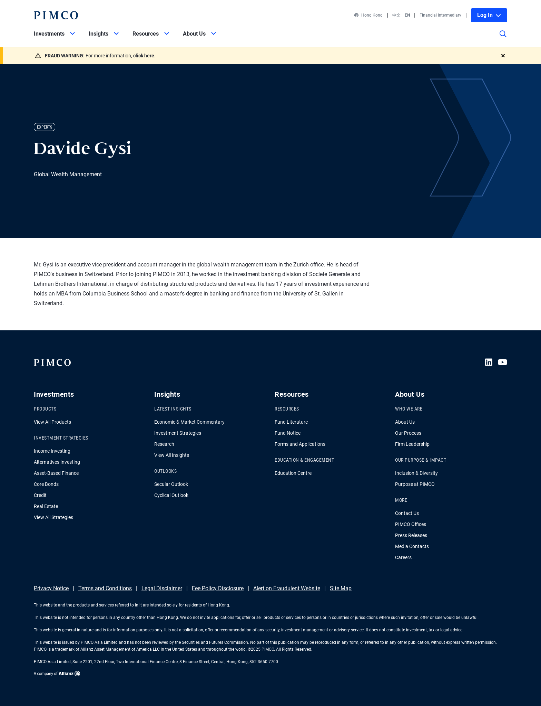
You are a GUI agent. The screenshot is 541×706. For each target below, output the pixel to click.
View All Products (52, 422)
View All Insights (171, 455)
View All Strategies (53, 517)
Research (164, 444)
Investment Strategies (177, 433)
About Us (405, 422)
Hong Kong (368, 15)
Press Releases (411, 535)
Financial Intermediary (440, 15)
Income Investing (52, 451)
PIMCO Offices (410, 524)
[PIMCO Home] (56, 15)
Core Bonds (46, 484)
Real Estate (46, 506)
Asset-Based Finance (56, 473)
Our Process (408, 433)
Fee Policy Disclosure (218, 588)
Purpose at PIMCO (415, 484)
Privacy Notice (51, 588)
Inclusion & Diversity (416, 473)
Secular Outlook (171, 484)
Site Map (341, 588)
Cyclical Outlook (171, 495)
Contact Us (407, 513)
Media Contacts (412, 546)
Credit (40, 495)
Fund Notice (288, 433)
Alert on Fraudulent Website (286, 588)
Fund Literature (291, 422)
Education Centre (293, 473)
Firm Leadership (412, 444)
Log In (489, 15)
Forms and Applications (300, 444)
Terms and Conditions (105, 588)
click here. (144, 55)
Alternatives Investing (57, 462)
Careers (403, 557)
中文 (396, 15)
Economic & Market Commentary (189, 422)
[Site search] (503, 38)
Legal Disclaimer (161, 588)
